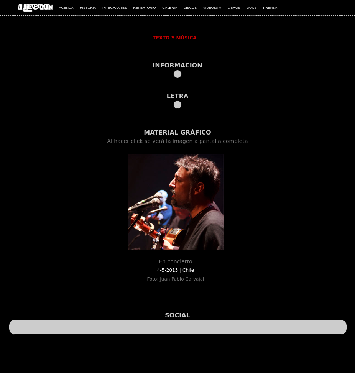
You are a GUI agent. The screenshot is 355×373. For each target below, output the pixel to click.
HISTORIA (88, 8)
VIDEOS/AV (212, 8)
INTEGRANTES (114, 8)
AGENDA (66, 8)
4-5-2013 (168, 270)
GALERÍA (169, 8)
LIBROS (234, 8)
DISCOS (190, 8)
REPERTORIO (144, 8)
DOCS (252, 8)
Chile (188, 270)
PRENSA (270, 8)
